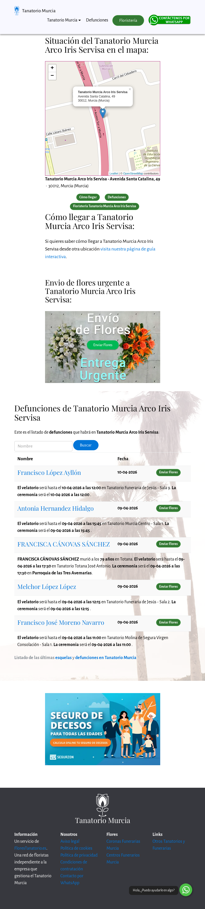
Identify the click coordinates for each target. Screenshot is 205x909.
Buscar (86, 445)
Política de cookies (76, 848)
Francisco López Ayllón (49, 472)
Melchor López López (46, 586)
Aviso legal (69, 841)
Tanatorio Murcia (39, 10)
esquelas (63, 657)
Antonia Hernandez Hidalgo (55, 508)
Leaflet (114, 173)
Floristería (128, 20)
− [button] (52, 76)
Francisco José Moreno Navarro (60, 622)
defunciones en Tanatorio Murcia (105, 657)
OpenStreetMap (133, 173)
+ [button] (52, 68)
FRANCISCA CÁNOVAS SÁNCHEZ (63, 544)
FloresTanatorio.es (30, 848)
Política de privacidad (79, 855)
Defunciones (97, 20)
